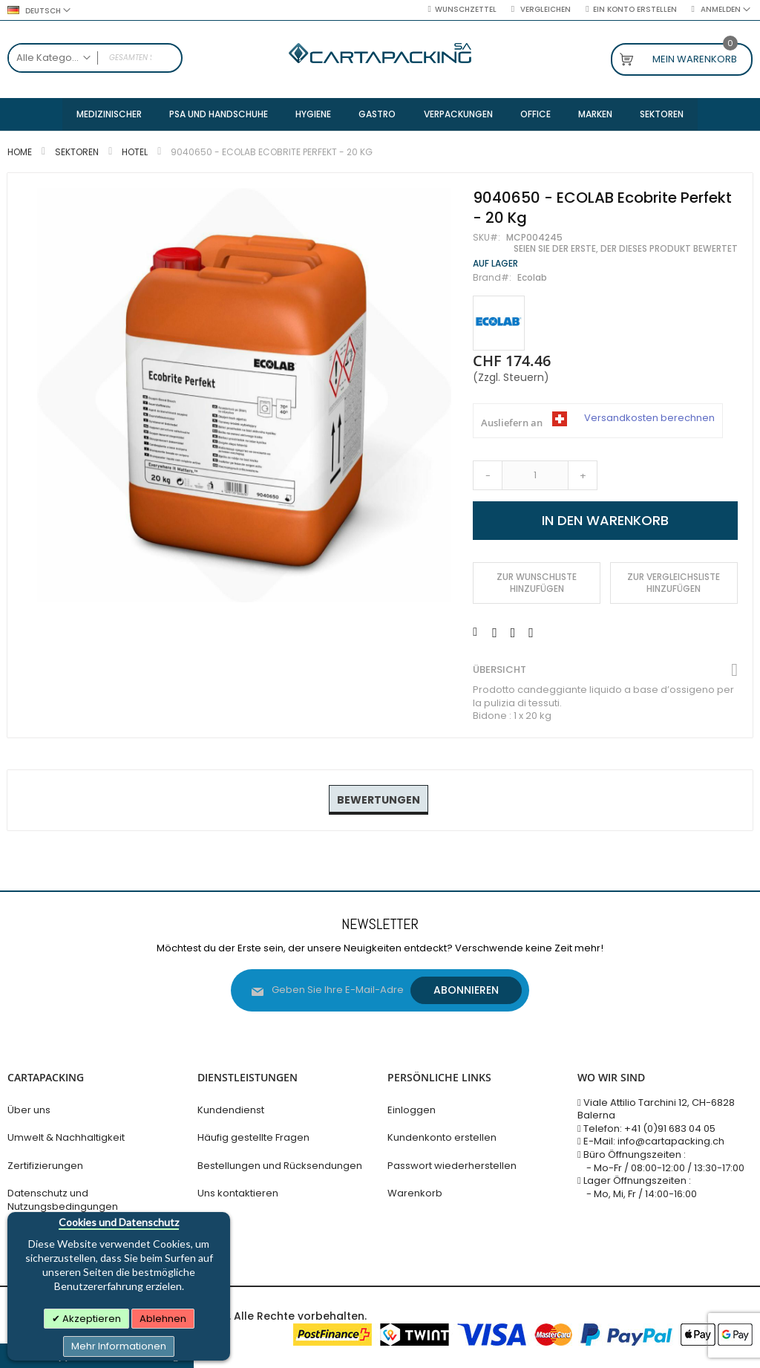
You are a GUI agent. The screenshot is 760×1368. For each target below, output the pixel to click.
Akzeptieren (90, 1319)
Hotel (135, 152)
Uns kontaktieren (237, 1194)
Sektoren (77, 152)
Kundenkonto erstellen (442, 1138)
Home (19, 152)
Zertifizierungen (45, 1166)
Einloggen (411, 1110)
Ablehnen (163, 1319)
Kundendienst (230, 1110)
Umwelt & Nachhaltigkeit (66, 1138)
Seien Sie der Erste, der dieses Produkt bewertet (626, 249)
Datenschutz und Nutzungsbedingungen (62, 1200)
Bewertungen (378, 800)
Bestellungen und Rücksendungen (279, 1166)
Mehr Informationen (118, 1346)
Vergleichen (544, 9)
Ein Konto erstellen (635, 9)
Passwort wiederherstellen (452, 1166)
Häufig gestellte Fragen (253, 1138)
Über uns (28, 1110)
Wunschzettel (466, 9)
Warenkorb (414, 1194)
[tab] (379, 801)
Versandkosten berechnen (649, 419)
